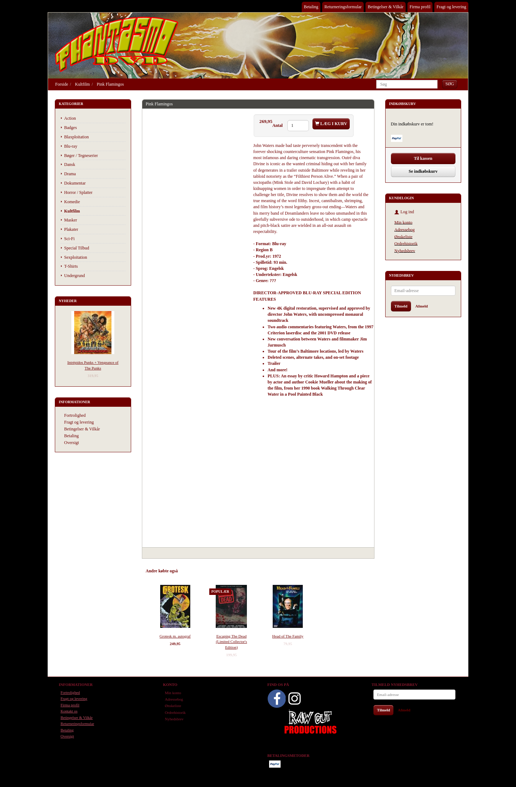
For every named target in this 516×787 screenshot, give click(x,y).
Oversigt (71, 442)
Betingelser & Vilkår (385, 6)
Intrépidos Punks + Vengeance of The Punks (93, 365)
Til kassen (423, 158)
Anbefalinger (196, 570)
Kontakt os (69, 711)
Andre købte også (162, 570)
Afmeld (421, 306)
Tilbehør (222, 570)
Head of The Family (288, 636)
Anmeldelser (248, 570)
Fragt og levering (451, 6)
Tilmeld (401, 306)
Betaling (311, 6)
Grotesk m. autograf (175, 636)
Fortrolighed (75, 415)
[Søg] (449, 84)
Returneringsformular (343, 6)
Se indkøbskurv (423, 171)
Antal (278, 125)
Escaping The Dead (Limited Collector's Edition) (231, 641)
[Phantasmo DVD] (116, 44)
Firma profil (420, 6)
